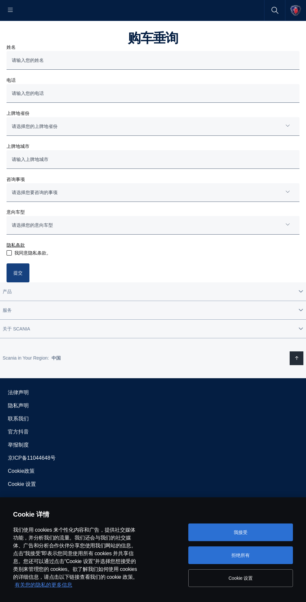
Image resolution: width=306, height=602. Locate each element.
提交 (18, 293)
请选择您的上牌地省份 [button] (35, 147)
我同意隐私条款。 (32, 273)
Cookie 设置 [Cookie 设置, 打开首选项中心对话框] (241, 578)
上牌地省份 (18, 134)
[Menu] (10, 10)
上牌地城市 (18, 167)
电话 (11, 101)
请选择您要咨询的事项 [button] (35, 213)
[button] (153, 312)
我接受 (240, 532)
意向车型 (16, 233)
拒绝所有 (240, 555)
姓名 (11, 68)
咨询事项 (16, 200)
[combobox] (153, 147)
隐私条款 (16, 266)
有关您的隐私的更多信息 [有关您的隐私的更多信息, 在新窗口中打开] (43, 585)
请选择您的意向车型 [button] (32, 246)
